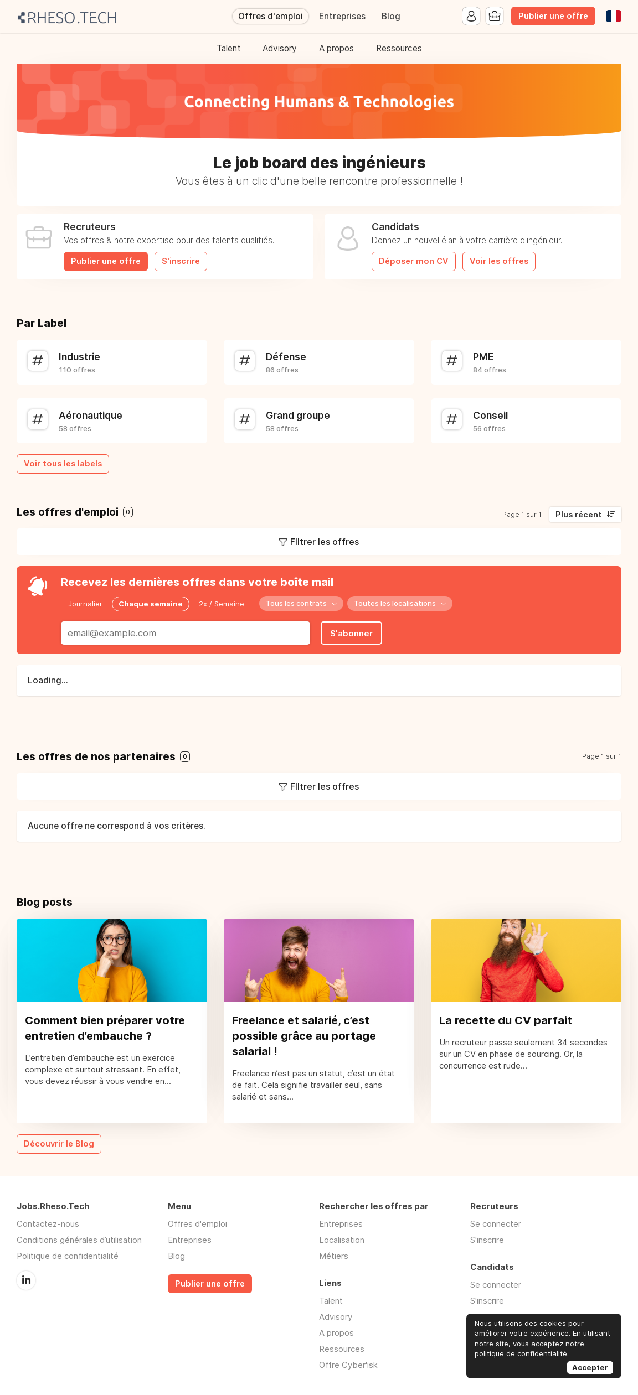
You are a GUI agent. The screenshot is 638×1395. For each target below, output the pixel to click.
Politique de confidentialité (68, 1256)
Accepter (590, 1367)
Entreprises (342, 16)
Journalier (85, 603)
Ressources (399, 48)
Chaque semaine (151, 603)
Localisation (341, 1240)
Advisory (280, 48)
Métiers (333, 1256)
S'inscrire (181, 261)
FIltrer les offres (324, 541)
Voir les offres (499, 261)
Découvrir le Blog (59, 1144)
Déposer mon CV (414, 261)
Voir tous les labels (63, 464)
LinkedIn (26, 1280)
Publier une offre (553, 16)
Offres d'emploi (270, 16)
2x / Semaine (221, 603)
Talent (228, 48)
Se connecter (495, 1223)
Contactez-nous (48, 1223)
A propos (336, 48)
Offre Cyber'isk (348, 1365)
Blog (391, 16)
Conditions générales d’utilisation (79, 1240)
